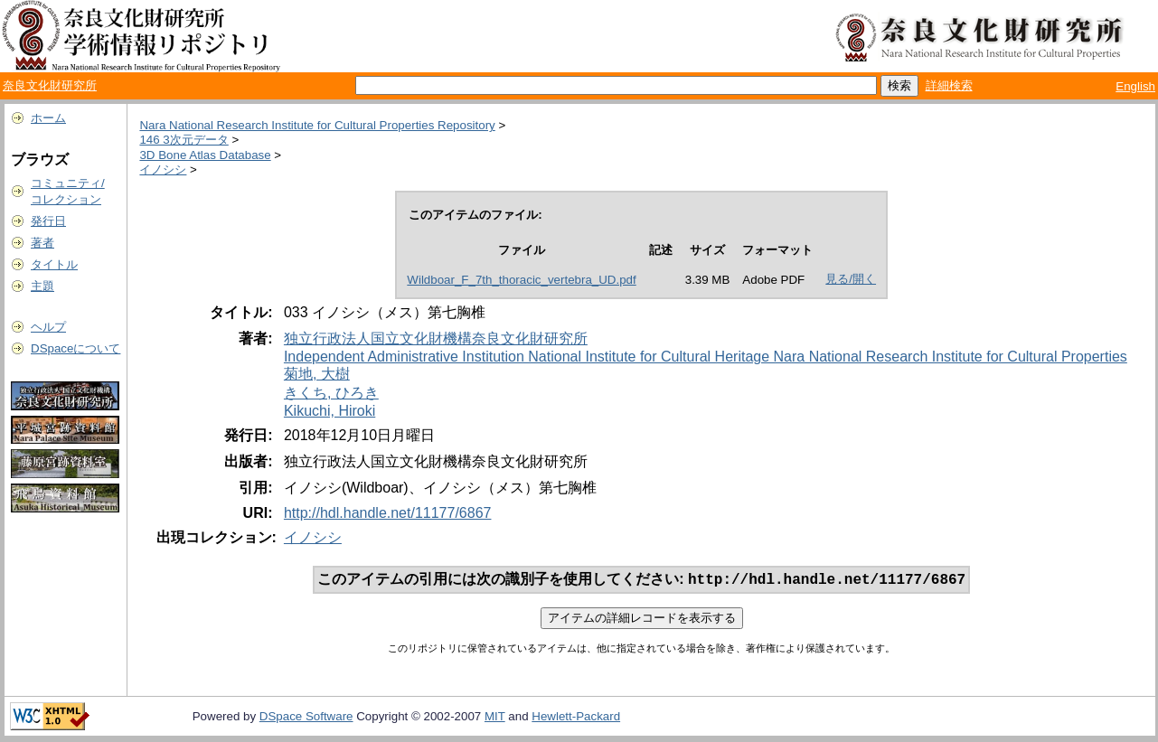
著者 (42, 242)
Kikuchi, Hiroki (329, 410)
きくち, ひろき (331, 392)
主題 (42, 286)
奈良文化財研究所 (50, 85)
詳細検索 (949, 85)
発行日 (48, 221)
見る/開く (850, 279)
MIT (495, 718)
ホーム (48, 118)
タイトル (54, 264)
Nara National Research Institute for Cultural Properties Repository (316, 125)
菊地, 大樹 (317, 373)
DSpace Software (306, 718)
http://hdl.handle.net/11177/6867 (388, 513)
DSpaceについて (75, 348)
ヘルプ (48, 326)
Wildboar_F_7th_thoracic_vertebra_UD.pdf (521, 279)
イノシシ (162, 169)
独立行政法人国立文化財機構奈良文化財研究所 (436, 338)
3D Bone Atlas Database (204, 155)
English (1135, 86)
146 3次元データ (183, 139)
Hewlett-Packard (576, 718)
